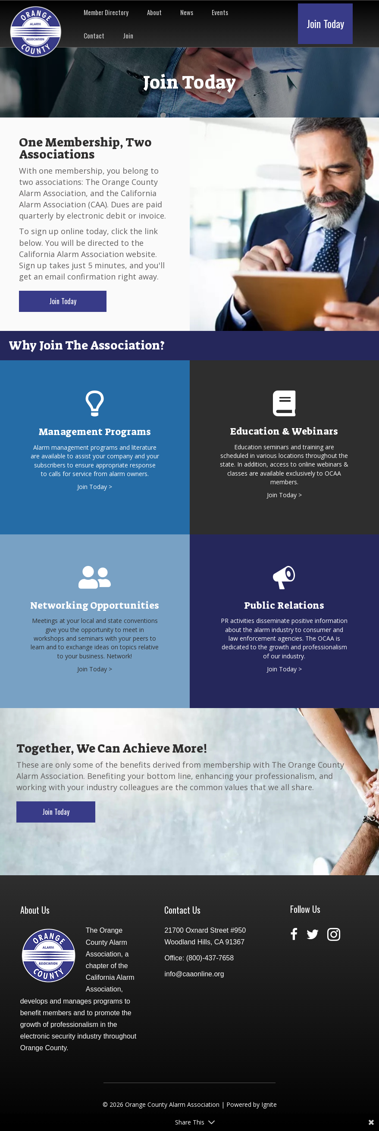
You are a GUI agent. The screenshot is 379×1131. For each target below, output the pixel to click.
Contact (94, 35)
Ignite (269, 1104)
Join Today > (94, 487)
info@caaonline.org (194, 974)
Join (128, 35)
